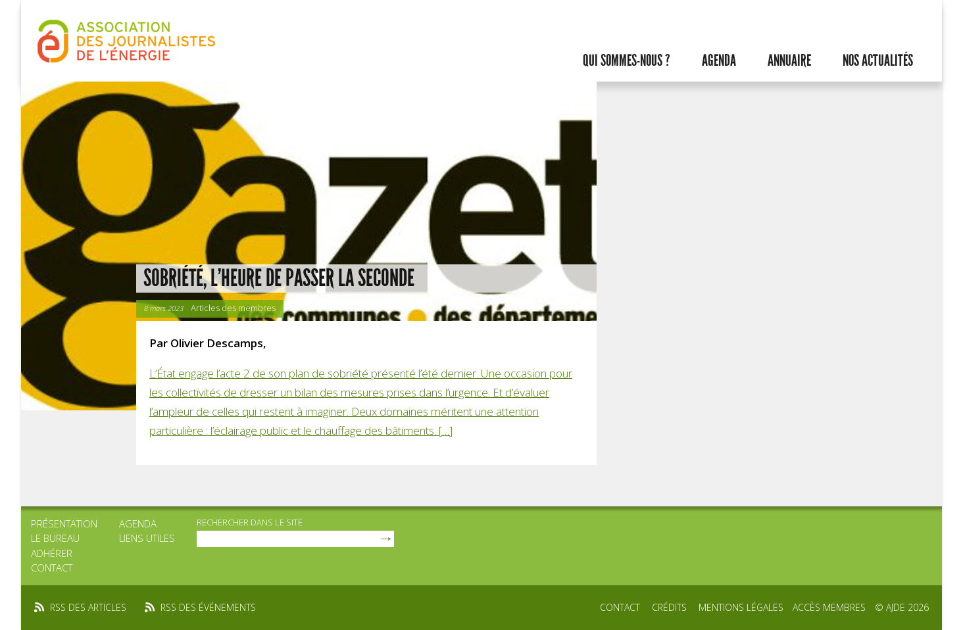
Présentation (64, 523)
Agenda (719, 60)
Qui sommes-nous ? (626, 60)
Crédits (669, 607)
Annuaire (789, 60)
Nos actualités (878, 60)
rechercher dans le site (250, 522)
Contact (51, 567)
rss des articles (88, 607)
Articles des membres (233, 308)
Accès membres (829, 607)
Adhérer (51, 553)
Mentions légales (741, 607)
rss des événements (208, 607)
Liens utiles (147, 538)
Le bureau (55, 538)
